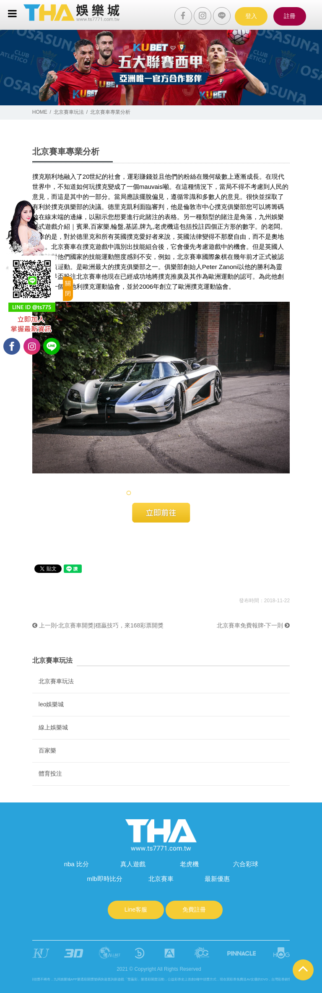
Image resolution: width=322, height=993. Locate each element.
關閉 (68, 288)
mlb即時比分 (104, 878)
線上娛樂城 (53, 727)
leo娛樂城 (51, 704)
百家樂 (47, 750)
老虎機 (189, 864)
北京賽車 (63, 246)
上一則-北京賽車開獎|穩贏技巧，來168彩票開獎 (98, 625)
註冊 (290, 16)
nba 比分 (76, 864)
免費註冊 (194, 909)
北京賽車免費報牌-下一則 (253, 625)
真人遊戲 (132, 864)
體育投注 (50, 773)
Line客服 (136, 909)
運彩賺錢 (139, 176)
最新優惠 (217, 878)
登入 (251, 16)
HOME (39, 112)
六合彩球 (245, 864)
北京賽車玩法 (69, 112)
